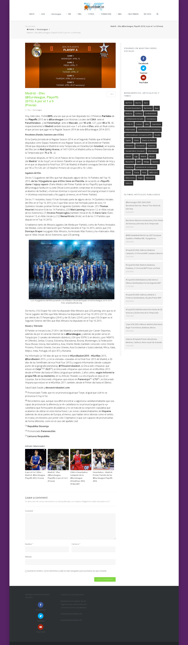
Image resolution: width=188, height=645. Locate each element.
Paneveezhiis (48, 431)
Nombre (28, 544)
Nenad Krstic (68, 216)
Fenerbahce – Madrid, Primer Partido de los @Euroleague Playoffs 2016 (103, 476)
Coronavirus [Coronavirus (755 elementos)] (151, 100)
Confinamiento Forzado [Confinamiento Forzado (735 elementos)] (134, 100)
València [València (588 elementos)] (129, 164)
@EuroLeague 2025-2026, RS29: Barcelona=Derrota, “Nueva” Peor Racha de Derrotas (143, 186)
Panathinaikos (33, 122)
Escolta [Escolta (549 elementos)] (157, 116)
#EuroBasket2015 (79, 355)
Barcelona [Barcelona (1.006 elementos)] (148, 89)
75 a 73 (48, 152)
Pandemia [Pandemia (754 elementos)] (129, 148)
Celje (38, 369)
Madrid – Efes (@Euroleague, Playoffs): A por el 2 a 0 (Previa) (57, 476)
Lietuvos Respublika (38, 436)
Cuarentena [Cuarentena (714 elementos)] (156, 105)
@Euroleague (56, 119)
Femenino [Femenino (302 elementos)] (129, 127)
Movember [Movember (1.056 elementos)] (130, 143)
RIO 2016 (147, 14)
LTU (95, 379)
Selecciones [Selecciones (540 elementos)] (130, 159)
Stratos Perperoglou (58, 212)
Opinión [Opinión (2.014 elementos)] (155, 143)
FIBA (78, 14)
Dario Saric (101, 212)
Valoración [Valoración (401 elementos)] (150, 159)
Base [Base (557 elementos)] (156, 89)
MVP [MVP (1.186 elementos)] (139, 143)
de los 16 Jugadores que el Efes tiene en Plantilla (57, 181)
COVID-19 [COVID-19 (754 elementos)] (129, 105)
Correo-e (75, 544)
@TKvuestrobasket (69, 365)
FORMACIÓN (105, 14)
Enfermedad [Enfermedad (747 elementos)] (130, 110)
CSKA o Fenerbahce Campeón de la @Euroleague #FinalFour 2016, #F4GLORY (79, 478)
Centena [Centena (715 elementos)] (138, 94)
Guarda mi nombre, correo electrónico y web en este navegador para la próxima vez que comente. (67, 571)
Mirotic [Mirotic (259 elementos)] (152, 137)
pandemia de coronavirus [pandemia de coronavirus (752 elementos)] (146, 148)
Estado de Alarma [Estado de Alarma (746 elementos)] (148, 121)
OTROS (90, 14)
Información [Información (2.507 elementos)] (152, 132)
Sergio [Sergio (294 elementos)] (140, 159)
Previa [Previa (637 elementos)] (136, 153)
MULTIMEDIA (133, 14)
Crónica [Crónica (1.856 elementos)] (139, 105)
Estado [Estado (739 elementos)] (136, 121)
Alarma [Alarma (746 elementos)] (138, 84)
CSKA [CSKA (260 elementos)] (147, 105)
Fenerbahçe (53, 122)
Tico (29, 110)
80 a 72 (106, 122)
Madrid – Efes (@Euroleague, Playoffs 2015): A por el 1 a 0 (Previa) (42, 99)
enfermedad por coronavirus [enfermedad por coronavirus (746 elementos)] (149, 110)
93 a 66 (87, 122)
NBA (119, 14)
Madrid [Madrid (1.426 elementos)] (143, 137)
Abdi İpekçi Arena (49, 149)
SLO (48, 369)
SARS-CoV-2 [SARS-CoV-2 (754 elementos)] (153, 153)
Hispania (106, 411)
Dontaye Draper (34, 231)
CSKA (93, 119)
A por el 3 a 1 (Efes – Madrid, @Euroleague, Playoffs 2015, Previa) (35, 475)
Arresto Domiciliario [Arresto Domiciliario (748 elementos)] (133, 89)
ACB (42, 14)
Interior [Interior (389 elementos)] (128, 137)
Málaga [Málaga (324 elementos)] (146, 143)
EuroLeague (55, 14)
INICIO (31, 14)
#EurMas (96, 355)
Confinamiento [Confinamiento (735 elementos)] (150, 94)
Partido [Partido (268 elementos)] (128, 153)
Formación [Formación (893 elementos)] (141, 127)
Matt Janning (78, 209)
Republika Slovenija (38, 426)
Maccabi (73, 122)
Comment (29, 511)
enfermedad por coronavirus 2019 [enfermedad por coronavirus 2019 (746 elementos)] (138, 116)
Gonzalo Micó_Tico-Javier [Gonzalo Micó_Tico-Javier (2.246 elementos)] (135, 132)
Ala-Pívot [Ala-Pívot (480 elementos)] (129, 84)
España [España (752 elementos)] (128, 121)
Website (28, 557)
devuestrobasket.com (57, 387)
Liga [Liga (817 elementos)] (136, 137)
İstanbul (98, 146)
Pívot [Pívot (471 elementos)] (144, 153)
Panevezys (84, 379)
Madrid (33, 161)
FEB (68, 14)
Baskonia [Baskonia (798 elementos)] (129, 94)
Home (30, 29)
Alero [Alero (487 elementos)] (146, 84)
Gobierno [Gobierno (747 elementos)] (151, 127)
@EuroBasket (32, 359)
